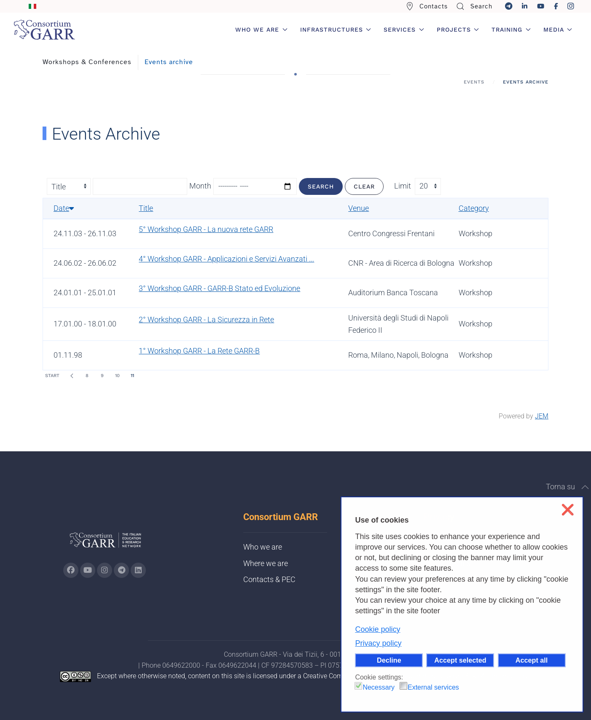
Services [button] (404, 29)
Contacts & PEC (269, 579)
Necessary (379, 687)
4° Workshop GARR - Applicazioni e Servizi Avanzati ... (226, 258)
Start (52, 375)
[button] (585, 487)
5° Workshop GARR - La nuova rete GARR (206, 229)
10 (117, 375)
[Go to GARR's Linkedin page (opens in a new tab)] (138, 570)
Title (146, 208)
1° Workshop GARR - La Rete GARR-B (199, 350)
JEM (541, 416)
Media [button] (557, 29)
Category (474, 208)
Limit (402, 185)
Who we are (262, 546)
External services (433, 687)
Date (64, 208)
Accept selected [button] (460, 660)
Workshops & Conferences (87, 62)
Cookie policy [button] (377, 629)
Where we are (265, 563)
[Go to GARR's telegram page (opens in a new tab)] (121, 570)
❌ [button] (567, 510)
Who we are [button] (261, 29)
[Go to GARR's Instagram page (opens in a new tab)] (70, 570)
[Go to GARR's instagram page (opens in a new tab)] (104, 570)
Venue (358, 208)
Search (474, 6)
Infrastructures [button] (335, 29)
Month (200, 185)
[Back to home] (44, 29)
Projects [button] (458, 29)
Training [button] (511, 29)
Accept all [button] (532, 660)
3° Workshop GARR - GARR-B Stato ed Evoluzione (219, 288)
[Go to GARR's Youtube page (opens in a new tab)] (87, 570)
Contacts (427, 6)
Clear (364, 186)
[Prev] (71, 375)
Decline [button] (389, 660)
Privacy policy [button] (378, 643)
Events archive (169, 62)
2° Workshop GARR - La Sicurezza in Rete (206, 319)
